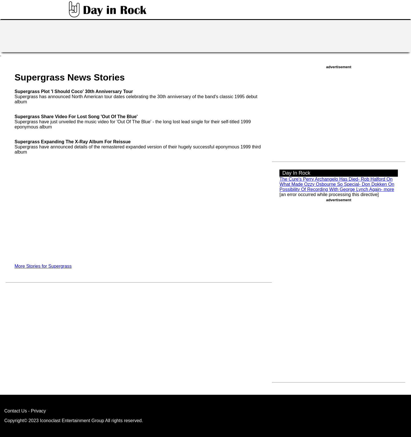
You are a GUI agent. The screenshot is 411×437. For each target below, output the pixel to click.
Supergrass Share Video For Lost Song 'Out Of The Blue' (76, 116)
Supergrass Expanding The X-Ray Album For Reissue (73, 141)
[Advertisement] (205, 35)
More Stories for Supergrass (43, 266)
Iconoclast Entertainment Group (72, 420)
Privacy (38, 410)
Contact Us (15, 410)
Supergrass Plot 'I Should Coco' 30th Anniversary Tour (74, 91)
